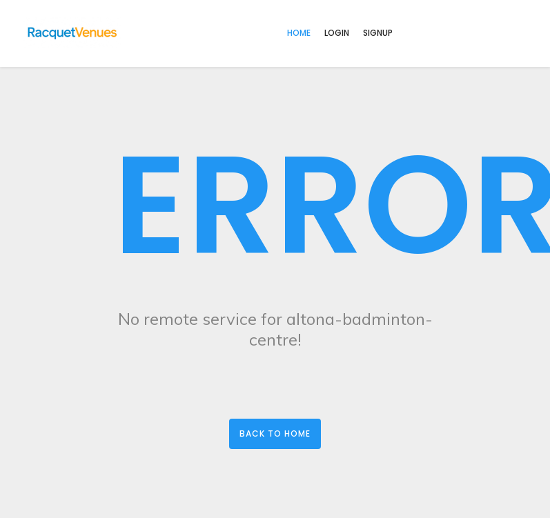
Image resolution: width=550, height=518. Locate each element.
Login (336, 33)
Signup (378, 33)
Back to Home (275, 433)
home (299, 33)
